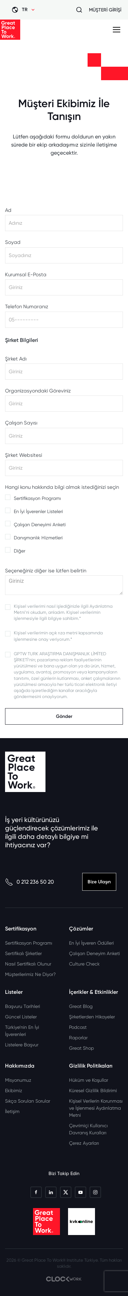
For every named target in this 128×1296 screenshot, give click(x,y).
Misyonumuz (18, 1080)
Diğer (19, 551)
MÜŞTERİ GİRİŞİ (105, 9)
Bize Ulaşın (99, 882)
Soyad (13, 242)
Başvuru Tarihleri (22, 1006)
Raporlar (78, 1037)
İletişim (12, 1111)
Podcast (78, 1027)
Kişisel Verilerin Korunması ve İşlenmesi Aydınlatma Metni (96, 1108)
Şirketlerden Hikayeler (92, 1016)
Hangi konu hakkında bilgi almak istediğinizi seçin (62, 487)
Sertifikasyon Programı (37, 498)
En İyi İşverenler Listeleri (38, 511)
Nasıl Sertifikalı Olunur (28, 964)
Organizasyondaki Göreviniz (38, 391)
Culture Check (84, 964)
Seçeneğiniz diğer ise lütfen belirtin (45, 571)
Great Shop (81, 1048)
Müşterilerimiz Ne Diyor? (30, 974)
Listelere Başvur (21, 1044)
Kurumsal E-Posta (25, 275)
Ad (8, 210)
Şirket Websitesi (23, 455)
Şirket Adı (16, 359)
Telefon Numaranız (26, 307)
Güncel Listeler (21, 1016)
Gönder (64, 716)
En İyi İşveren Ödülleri (91, 943)
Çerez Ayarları (84, 1143)
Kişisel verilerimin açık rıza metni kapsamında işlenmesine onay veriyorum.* (58, 635)
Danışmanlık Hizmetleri (38, 537)
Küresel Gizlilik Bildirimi (93, 1090)
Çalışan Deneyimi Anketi (40, 524)
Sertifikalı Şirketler (23, 953)
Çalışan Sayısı (21, 423)
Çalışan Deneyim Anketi (94, 953)
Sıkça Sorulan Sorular (27, 1101)
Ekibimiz (13, 1090)
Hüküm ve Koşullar (88, 1080)
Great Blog (81, 1006)
